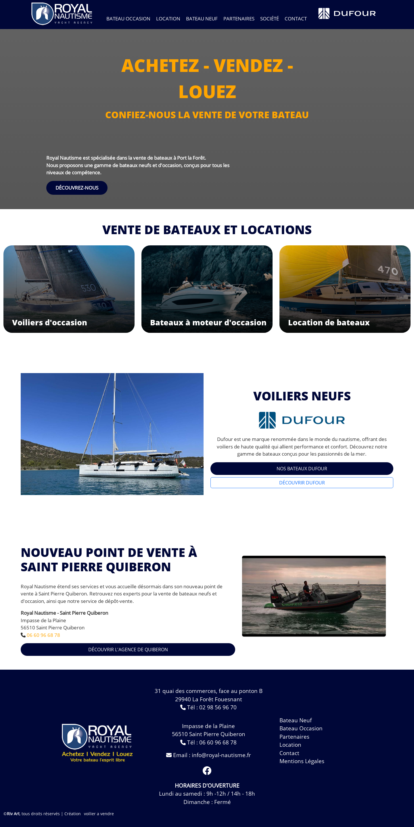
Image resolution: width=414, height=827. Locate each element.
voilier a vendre (99, 813)
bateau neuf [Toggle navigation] (202, 18)
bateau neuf (295, 720)
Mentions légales (301, 761)
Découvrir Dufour (302, 483)
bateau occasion (301, 728)
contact (296, 18)
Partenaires (238, 18)
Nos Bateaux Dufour (302, 468)
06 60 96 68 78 (43, 635)
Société (269, 18)
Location (168, 18)
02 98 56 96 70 (218, 707)
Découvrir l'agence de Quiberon (128, 649)
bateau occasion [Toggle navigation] (128, 18)
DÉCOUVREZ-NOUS (76, 187)
